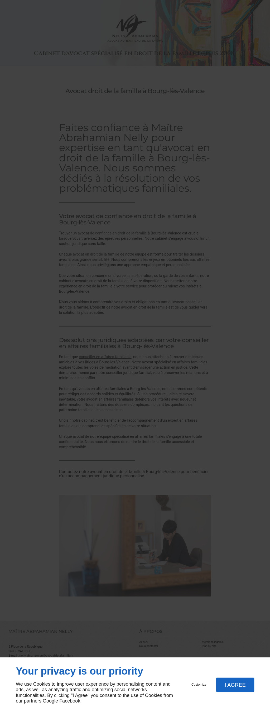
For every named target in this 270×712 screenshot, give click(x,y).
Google (50, 701)
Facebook (69, 701)
